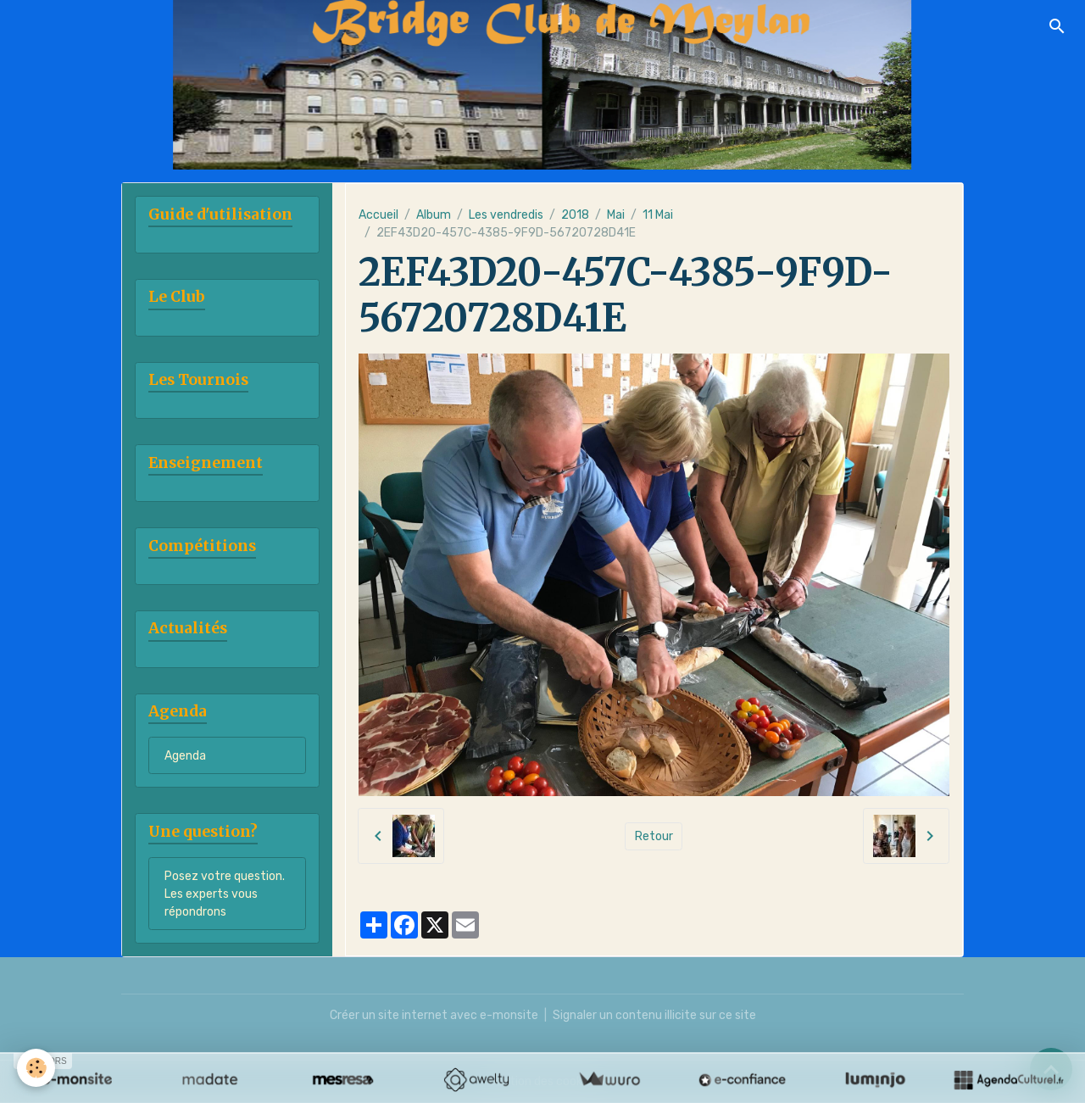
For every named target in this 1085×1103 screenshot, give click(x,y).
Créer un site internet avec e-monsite (434, 1015)
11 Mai (658, 215)
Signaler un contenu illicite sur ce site (654, 1015)
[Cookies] (36, 1068)
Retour (654, 836)
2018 (575, 215)
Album (433, 215)
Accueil (378, 215)
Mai (616, 215)
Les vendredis (506, 215)
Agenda (185, 756)
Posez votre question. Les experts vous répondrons (224, 894)
